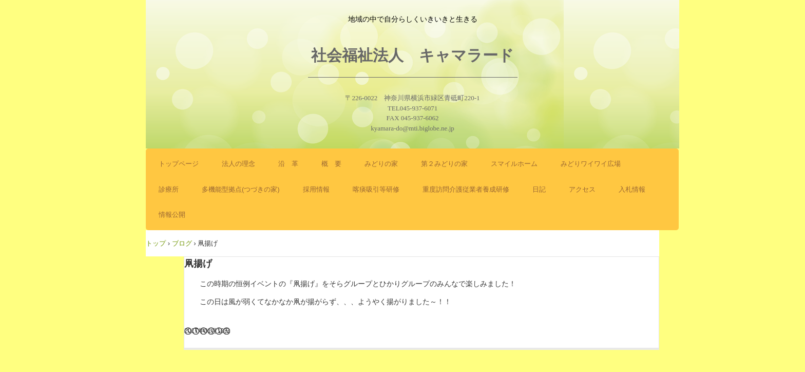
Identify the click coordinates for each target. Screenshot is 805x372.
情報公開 (172, 214)
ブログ (182, 243)
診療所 (169, 189)
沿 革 (288, 164)
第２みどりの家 (444, 164)
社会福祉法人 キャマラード (412, 55)
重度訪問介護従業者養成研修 (466, 189)
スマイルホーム (514, 164)
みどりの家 (381, 164)
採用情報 (316, 189)
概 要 (331, 164)
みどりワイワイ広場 (591, 164)
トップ (156, 243)
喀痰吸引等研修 (376, 189)
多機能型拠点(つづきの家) (241, 189)
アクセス (582, 189)
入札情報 (632, 189)
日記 (539, 189)
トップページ (179, 164)
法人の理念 (238, 164)
